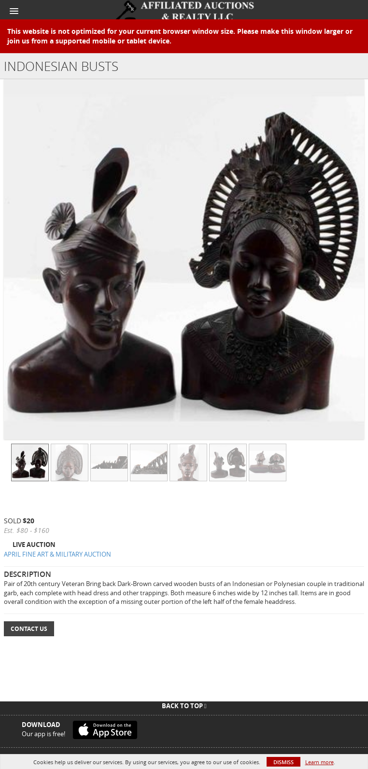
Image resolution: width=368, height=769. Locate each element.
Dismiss (283, 762)
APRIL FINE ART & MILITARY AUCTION (57, 554)
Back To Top (184, 705)
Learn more (319, 762)
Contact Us (29, 629)
